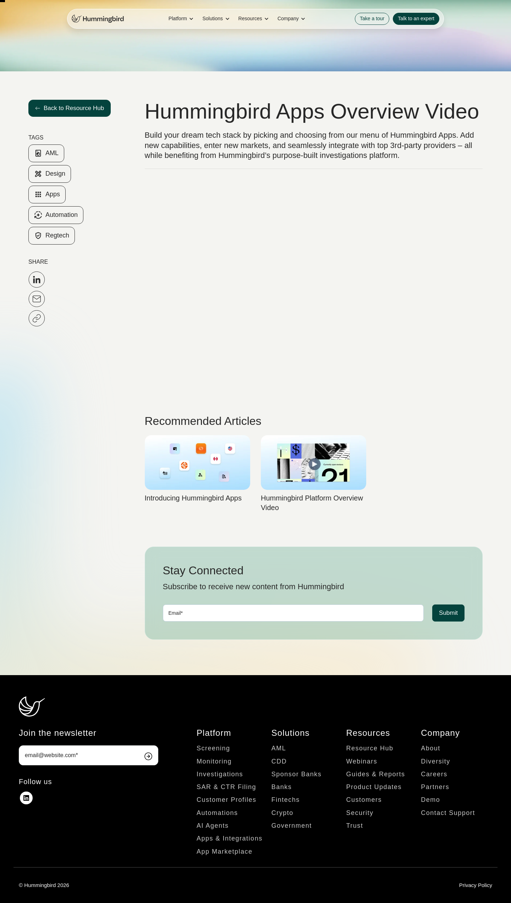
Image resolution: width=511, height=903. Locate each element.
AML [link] (46, 153)
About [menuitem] (430, 748)
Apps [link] (47, 194)
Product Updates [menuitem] (374, 786)
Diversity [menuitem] (435, 761)
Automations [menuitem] (217, 812)
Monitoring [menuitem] (214, 761)
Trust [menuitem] (354, 825)
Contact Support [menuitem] (448, 812)
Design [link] (49, 174)
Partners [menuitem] (435, 786)
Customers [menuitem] (364, 799)
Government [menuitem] (291, 825)
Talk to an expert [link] (416, 18)
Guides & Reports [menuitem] (375, 774)
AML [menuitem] (278, 748)
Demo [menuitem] (430, 799)
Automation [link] (56, 215)
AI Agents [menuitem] (213, 825)
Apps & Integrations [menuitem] (230, 838)
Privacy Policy (475, 885)
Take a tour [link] (372, 18)
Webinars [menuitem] (362, 761)
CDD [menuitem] (279, 761)
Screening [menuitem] (213, 748)
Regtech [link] (51, 235)
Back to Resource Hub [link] (69, 108)
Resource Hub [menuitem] (370, 748)
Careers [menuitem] (434, 774)
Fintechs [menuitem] (285, 799)
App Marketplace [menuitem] (225, 851)
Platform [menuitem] (214, 733)
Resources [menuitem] (368, 733)
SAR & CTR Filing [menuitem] (226, 786)
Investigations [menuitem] (220, 774)
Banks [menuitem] (281, 786)
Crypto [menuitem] (282, 812)
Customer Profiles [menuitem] (227, 799)
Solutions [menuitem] (290, 733)
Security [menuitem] (360, 812)
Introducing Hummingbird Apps (193, 498)
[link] (98, 18)
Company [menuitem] (440, 733)
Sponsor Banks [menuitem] (296, 774)
